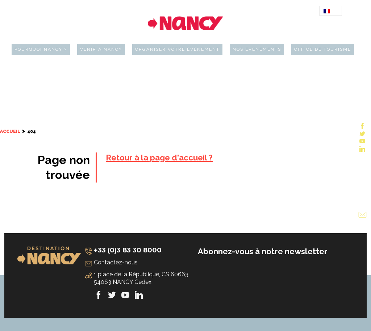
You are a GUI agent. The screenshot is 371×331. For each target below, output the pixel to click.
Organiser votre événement (177, 49)
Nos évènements (257, 49)
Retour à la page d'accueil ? (159, 157)
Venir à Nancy (101, 49)
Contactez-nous (116, 262)
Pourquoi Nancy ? (40, 49)
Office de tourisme (322, 49)
